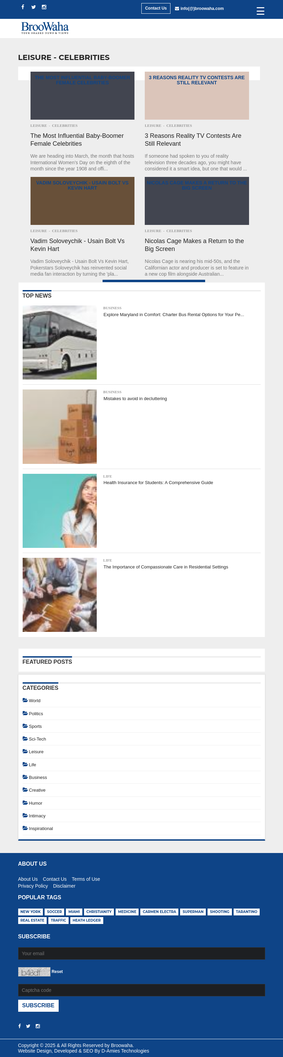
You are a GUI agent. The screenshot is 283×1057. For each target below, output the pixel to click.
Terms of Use (86, 878)
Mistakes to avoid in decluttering (135, 398)
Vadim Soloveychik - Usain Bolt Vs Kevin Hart (82, 185)
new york (31, 912)
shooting (219, 912)
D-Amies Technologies (125, 1051)
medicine (127, 912)
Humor (35, 803)
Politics (36, 713)
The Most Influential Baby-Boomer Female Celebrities (82, 80)
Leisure (39, 125)
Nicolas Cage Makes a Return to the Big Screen (197, 185)
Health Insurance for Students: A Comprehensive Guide (158, 482)
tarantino (247, 912)
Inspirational (41, 828)
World (34, 700)
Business (112, 308)
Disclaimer (64, 885)
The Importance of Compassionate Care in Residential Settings (166, 566)
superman (192, 912)
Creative (37, 790)
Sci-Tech (37, 739)
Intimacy (37, 815)
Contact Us (156, 8)
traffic (58, 920)
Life (107, 476)
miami (74, 912)
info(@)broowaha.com (202, 8)
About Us (28, 878)
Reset (57, 971)
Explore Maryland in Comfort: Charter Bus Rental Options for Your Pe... (174, 314)
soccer (54, 912)
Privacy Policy (33, 885)
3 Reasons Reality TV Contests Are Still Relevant (197, 80)
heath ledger (87, 920)
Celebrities (65, 125)
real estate (33, 920)
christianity (99, 912)
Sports (35, 726)
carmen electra (159, 912)
